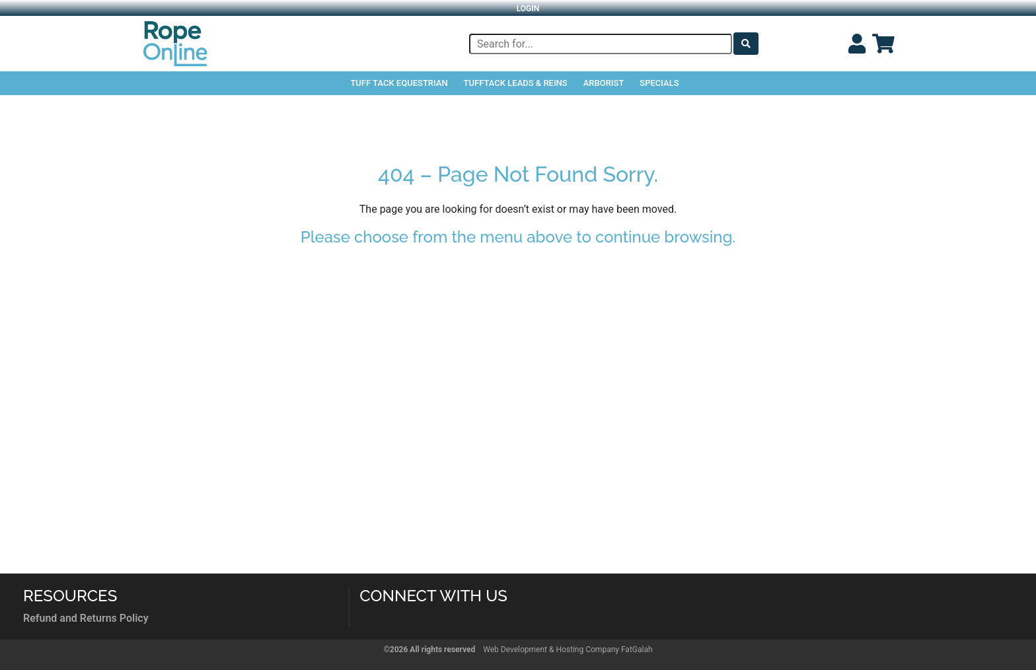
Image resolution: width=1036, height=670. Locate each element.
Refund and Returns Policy (86, 618)
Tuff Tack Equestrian (398, 83)
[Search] (600, 44)
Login (528, 8)
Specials (659, 83)
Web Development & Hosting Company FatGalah (567, 649)
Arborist (603, 83)
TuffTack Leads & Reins (516, 83)
